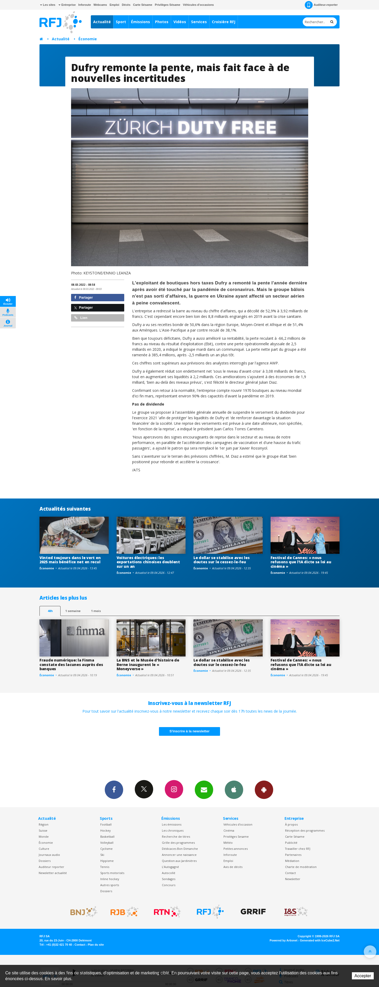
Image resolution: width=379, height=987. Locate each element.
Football (106, 824)
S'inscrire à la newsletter (189, 731)
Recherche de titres (176, 836)
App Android (264, 789)
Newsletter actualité (53, 873)
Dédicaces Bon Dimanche (180, 848)
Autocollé (168, 873)
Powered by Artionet (283, 940)
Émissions (140, 21)
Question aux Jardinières (179, 860)
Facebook (114, 789)
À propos (291, 824)
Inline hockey (109, 879)
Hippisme (107, 860)
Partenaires (293, 854)
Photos (161, 21)
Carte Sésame (142, 4)
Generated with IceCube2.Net (320, 940)
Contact (290, 873)
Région (43, 824)
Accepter (363, 976)
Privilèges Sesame (236, 836)
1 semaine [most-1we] (73, 611)
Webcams (100, 4)
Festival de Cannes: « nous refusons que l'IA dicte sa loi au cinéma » (301, 562)
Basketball (107, 836)
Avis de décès (232, 866)
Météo (228, 842)
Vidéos (179, 21)
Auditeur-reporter (321, 5)
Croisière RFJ (223, 21)
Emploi (114, 4)
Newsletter (292, 879)
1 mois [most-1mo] (96, 611)
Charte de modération (301, 866)
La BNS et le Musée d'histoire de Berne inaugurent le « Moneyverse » (148, 665)
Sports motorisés (112, 873)
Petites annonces (235, 848)
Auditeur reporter (51, 866)
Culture (44, 848)
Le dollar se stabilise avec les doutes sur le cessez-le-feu (221, 560)
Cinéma (228, 830)
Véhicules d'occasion (237, 824)
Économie (87, 38)
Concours (168, 885)
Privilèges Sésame (167, 4)
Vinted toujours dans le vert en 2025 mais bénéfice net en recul (70, 560)
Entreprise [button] (67, 4)
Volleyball (106, 842)
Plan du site (96, 944)
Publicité (291, 842)
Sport (121, 21)
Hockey (105, 830)
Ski (102, 854)
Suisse (43, 830)
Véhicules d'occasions (198, 4)
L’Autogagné (170, 866)
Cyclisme (106, 848)
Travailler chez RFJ (297, 848)
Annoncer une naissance (179, 854)
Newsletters (204, 789)
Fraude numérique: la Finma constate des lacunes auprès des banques (71, 665)
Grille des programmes (178, 842)
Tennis (104, 866)
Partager (83, 297)
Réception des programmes (305, 830)
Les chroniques (172, 830)
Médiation (292, 860)
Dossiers (45, 860)
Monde (44, 836)
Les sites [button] (47, 4)
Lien (80, 318)
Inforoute (84, 4)
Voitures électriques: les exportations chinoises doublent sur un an (148, 562)
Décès (126, 4)
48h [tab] (50, 611)
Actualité (102, 21)
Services (199, 21)
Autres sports (109, 885)
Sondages (168, 879)
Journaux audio (49, 854)
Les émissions (171, 824)
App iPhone (234, 789)
